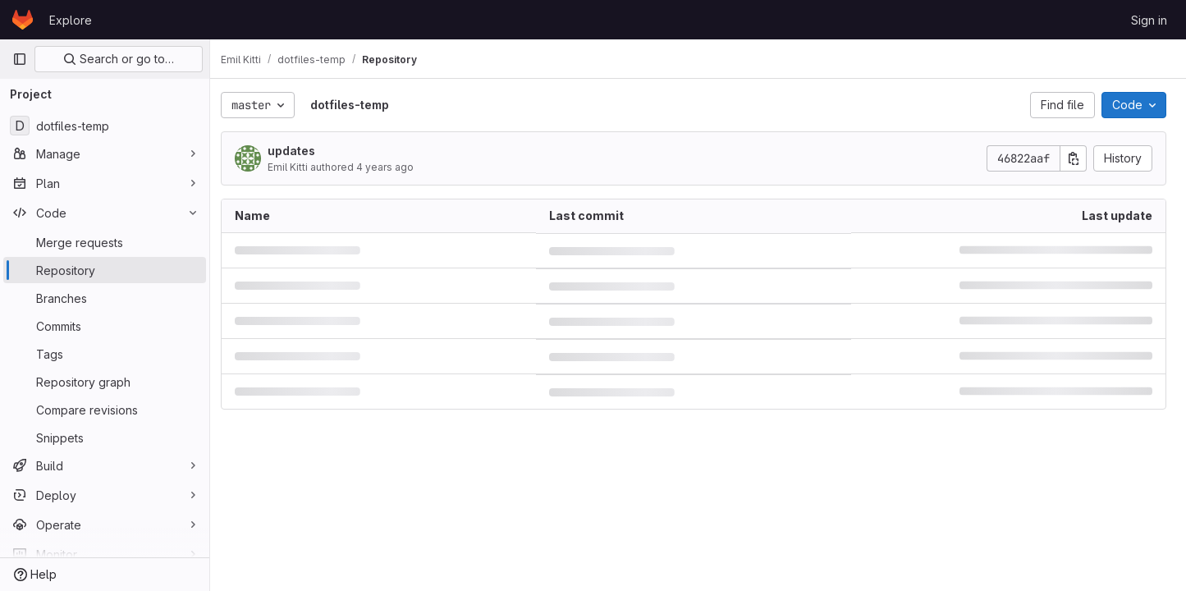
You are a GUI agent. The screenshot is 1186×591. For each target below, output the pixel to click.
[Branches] (104, 298)
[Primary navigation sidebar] (20, 59)
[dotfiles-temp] (104, 125)
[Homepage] (22, 20)
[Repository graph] (104, 382)
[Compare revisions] (104, 409)
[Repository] (104, 270)
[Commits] (104, 326)
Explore (70, 20)
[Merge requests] (104, 242)
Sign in (1149, 20)
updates (300, 151)
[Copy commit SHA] (1073, 158)
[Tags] (104, 354)
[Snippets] (104, 437)
